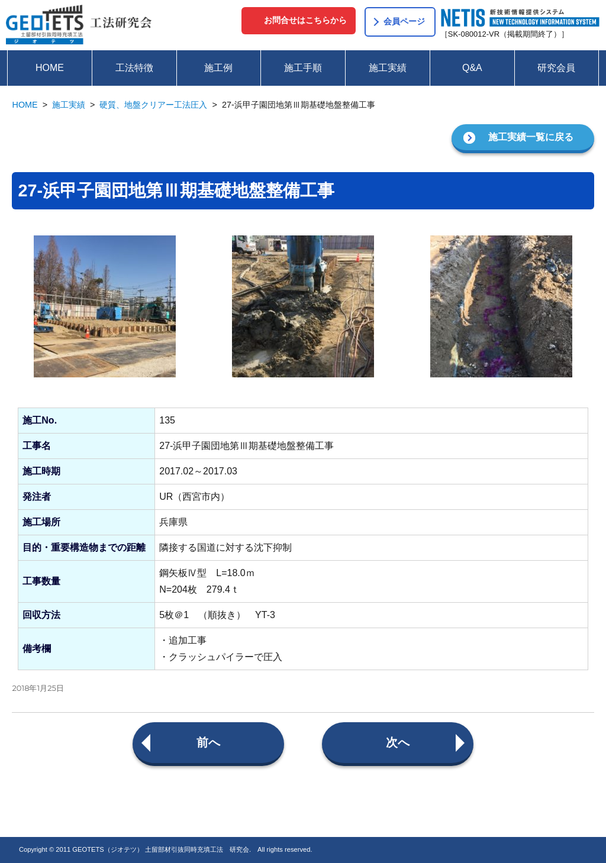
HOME (50, 68)
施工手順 (303, 68)
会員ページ (404, 21)
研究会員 (556, 68)
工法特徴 (134, 68)
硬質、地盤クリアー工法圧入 (153, 104)
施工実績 (388, 68)
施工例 (218, 68)
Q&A (472, 68)
